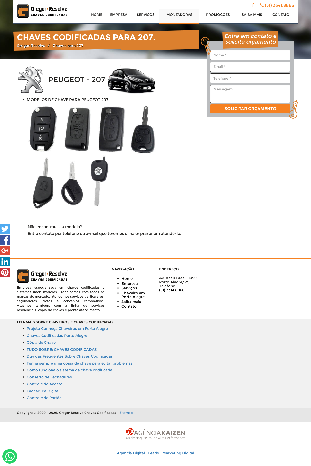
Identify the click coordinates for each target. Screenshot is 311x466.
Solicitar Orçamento (250, 108)
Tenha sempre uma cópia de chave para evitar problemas (79, 363)
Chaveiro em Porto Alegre (133, 295)
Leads (153, 453)
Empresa (129, 283)
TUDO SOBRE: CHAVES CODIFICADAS (62, 349)
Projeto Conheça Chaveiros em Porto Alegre (67, 328)
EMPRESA (118, 14)
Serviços (129, 288)
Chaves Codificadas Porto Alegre (57, 335)
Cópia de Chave (41, 342)
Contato (129, 306)
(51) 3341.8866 (279, 5)
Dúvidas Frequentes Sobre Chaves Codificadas (70, 356)
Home (127, 278)
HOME (96, 14)
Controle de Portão (44, 397)
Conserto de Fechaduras (49, 377)
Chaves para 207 (68, 45)
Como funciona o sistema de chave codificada (69, 370)
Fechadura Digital (43, 391)
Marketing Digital (178, 453)
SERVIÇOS (146, 14)
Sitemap (126, 413)
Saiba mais (131, 301)
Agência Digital (131, 453)
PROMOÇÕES (218, 14)
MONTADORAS (179, 14)
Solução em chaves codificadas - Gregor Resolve (42, 11)
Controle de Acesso (45, 384)
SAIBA (252, 14)
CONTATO (280, 14)
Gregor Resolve (31, 45)
